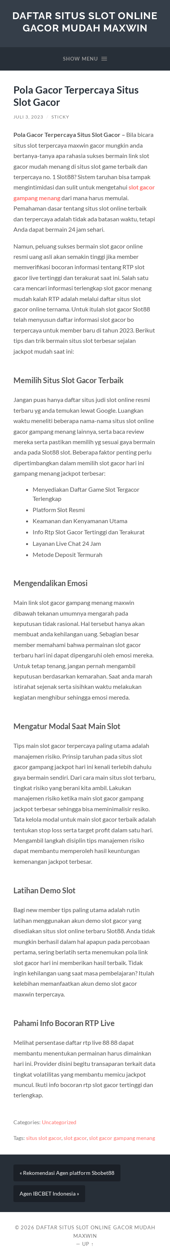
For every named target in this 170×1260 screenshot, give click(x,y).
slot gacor (75, 1138)
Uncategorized (59, 1122)
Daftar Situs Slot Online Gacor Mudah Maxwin (85, 22)
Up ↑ (88, 1244)
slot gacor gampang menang (122, 1138)
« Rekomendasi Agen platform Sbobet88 (67, 1173)
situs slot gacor (43, 1138)
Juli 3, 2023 (28, 117)
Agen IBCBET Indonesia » (49, 1194)
